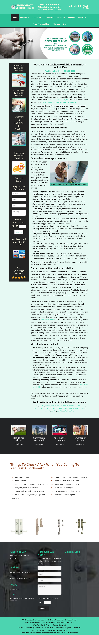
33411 (83, 405)
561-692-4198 (83, 7)
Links (65, 630)
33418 (59, 411)
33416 (53, 408)
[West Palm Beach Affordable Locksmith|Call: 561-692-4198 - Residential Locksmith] (18, 439)
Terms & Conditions (38, 630)
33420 (71, 408)
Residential (24, 17)
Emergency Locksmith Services (19, 155)
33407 (71, 405)
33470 (71, 411)
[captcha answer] (22, 226)
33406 (65, 405)
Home (15, 17)
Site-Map (59, 630)
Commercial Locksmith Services (18, 93)
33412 (36, 408)
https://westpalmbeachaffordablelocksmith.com (57, 622)
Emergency (61, 17)
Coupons (71, 17)
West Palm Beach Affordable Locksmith (59, 102)
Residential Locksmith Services (19, 68)
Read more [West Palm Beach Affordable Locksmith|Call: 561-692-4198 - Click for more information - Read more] (19, 444)
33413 (41, 408)
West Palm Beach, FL (53, 71)
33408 (83, 408)
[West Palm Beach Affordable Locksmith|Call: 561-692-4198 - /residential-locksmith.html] (18, 430)
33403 (47, 405)
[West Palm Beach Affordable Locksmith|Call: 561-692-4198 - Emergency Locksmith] (80, 439)
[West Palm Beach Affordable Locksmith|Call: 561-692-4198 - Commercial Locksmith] (39, 439)
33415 (47, 408)
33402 (41, 405)
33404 (53, 405)
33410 (47, 411)
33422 (77, 408)
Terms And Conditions (41, 24)
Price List (56, 24)
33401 (36, 405)
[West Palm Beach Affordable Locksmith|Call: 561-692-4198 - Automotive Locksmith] (59, 439)
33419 (65, 408)
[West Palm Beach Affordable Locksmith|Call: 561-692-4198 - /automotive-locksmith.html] (59, 430)
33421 (65, 411)
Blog (64, 24)
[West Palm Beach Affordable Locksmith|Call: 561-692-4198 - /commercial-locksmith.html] (39, 430)
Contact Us (82, 17)
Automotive (49, 17)
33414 (53, 411)
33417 (59, 408)
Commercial (36, 17)
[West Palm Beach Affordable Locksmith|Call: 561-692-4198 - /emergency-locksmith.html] (80, 430)
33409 (77, 405)
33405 (59, 405)
